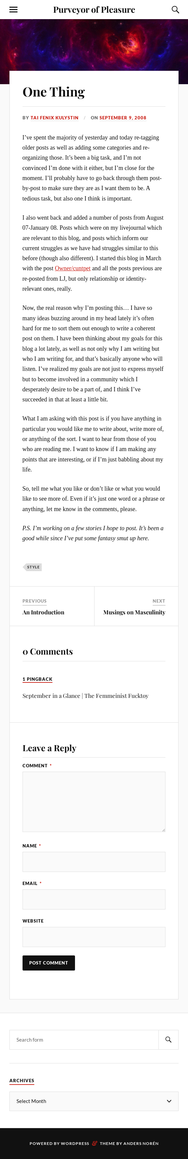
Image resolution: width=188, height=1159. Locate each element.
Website (33, 921)
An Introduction (43, 612)
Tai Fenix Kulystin (55, 117)
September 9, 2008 (123, 117)
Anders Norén (141, 1143)
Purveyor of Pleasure (94, 9)
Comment (37, 765)
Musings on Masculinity (134, 612)
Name (32, 845)
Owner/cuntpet (72, 268)
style (33, 567)
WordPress (75, 1143)
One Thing (54, 91)
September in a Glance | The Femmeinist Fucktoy (86, 695)
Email (32, 883)
